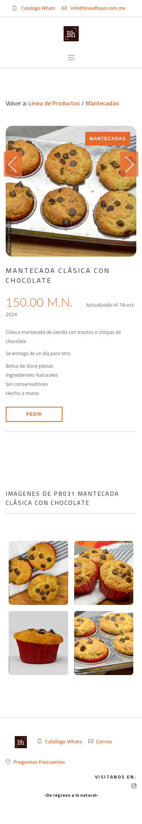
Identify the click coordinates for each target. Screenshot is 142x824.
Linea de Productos (54, 103)
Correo (104, 741)
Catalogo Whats (38, 8)
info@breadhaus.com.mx (97, 8)
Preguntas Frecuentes (39, 761)
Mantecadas (102, 103)
